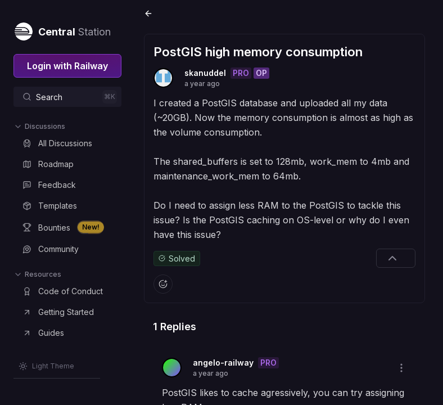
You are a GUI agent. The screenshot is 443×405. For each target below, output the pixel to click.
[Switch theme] (46, 366)
